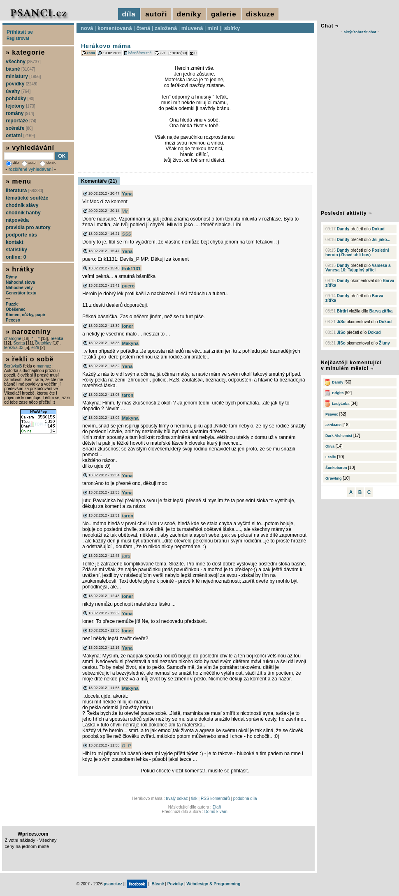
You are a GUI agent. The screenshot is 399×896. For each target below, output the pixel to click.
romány (20, 113)
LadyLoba (341, 404)
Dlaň (217, 807)
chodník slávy (22, 205)
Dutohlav (43, 343)
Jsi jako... (381, 239)
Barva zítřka (381, 311)
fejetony (20, 106)
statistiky (16, 250)
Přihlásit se (20, 32)
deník (48, 163)
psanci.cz (113, 884)
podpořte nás (21, 235)
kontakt (14, 242)
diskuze (260, 14)
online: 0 (16, 257)
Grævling (333, 478)
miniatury (23, 76)
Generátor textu (21, 293)
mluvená (192, 28)
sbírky (232, 28)
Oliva (329, 446)
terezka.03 (13, 347)
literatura (24, 190)
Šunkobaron (336, 468)
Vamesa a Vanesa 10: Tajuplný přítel (357, 267)
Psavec (331, 414)
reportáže (21, 121)
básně (133, 53)
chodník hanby (23, 213)
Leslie (330, 457)
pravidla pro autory (28, 227)
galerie (224, 14)
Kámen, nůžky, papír (26, 314)
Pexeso (13, 320)
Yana (90, 53)
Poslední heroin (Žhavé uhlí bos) (357, 252)
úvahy (18, 91)
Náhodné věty (19, 287)
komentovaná (114, 28)
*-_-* (36, 338)
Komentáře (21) (99, 181)
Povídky (175, 884)
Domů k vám (215, 811)
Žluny (384, 343)
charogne (12, 338)
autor (29, 163)
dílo (12, 163)
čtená (143, 28)
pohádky (20, 98)
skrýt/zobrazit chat (359, 32)
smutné (145, 53)
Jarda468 (333, 425)
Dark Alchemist (338, 436)
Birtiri (342, 311)
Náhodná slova (20, 282)
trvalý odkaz (177, 798)
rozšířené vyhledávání (31, 169)
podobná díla (245, 798)
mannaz (44, 366)
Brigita (338, 393)
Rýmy (11, 277)
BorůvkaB (13, 366)
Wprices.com (33, 834)
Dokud (378, 229)
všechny (23, 61)
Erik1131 (131, 268)
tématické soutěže (27, 198)
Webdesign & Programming (213, 884)
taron (128, 395)
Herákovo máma (106, 46)
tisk (194, 798)
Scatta (19, 343)
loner (127, 326)
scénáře (19, 128)
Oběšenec (16, 309)
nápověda (17, 220)
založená (166, 28)
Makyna (130, 343)
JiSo (341, 321)
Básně (158, 884)
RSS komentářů (215, 798)
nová (87, 28)
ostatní (20, 135)
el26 (35, 347)
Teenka (56, 338)
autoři (156, 14)
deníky (189, 14)
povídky (21, 84)
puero (128, 285)
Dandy (343, 229)
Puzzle (12, 304)
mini (212, 28)
